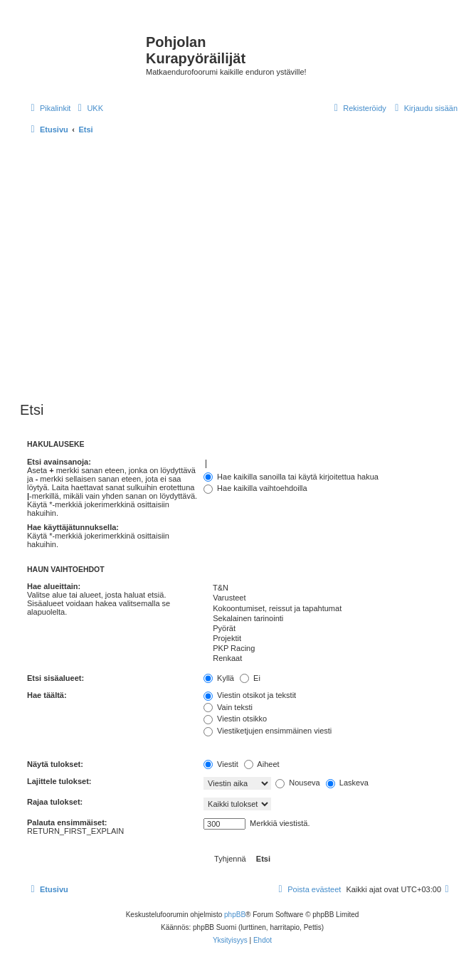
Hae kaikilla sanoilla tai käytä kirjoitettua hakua (291, 476)
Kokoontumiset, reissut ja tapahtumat (330, 609)
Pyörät (330, 629)
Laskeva (347, 782)
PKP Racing (330, 649)
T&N (330, 588)
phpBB (234, 915)
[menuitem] (88, 108)
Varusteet (330, 598)
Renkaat (330, 659)
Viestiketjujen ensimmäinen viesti (267, 730)
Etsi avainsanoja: (59, 461)
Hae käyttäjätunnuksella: (73, 527)
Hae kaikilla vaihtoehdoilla (255, 488)
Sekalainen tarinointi (330, 619)
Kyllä (218, 678)
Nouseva (297, 782)
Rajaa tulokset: (55, 802)
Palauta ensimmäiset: (67, 822)
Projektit (330, 639)
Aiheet (262, 764)
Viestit (220, 764)
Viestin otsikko (235, 718)
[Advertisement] (133, 270)
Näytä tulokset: (55, 764)
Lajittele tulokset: (59, 781)
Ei (250, 678)
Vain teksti (228, 707)
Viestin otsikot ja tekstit (249, 695)
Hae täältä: (47, 695)
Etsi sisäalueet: (55, 678)
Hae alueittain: (53, 586)
